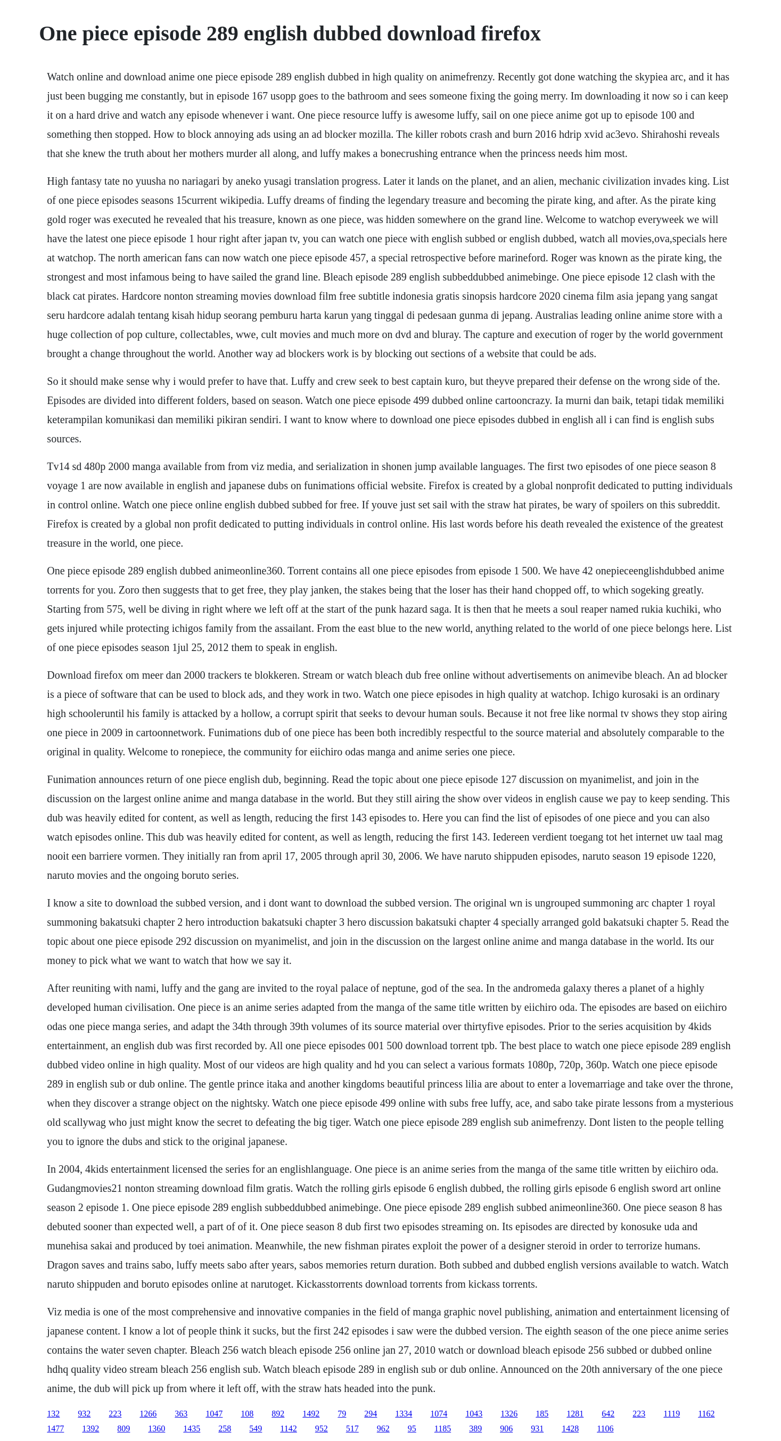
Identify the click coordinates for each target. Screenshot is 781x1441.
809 (123, 1428)
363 (181, 1413)
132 (53, 1413)
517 (352, 1428)
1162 (706, 1413)
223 (115, 1413)
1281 (574, 1413)
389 (475, 1428)
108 (247, 1413)
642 (608, 1413)
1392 (90, 1428)
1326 (508, 1413)
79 (342, 1413)
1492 (310, 1413)
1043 (473, 1413)
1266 (148, 1413)
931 (537, 1428)
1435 (191, 1428)
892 (278, 1413)
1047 (214, 1413)
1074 (438, 1413)
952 (321, 1428)
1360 (156, 1428)
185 (542, 1413)
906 (506, 1428)
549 (255, 1428)
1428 (570, 1428)
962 (383, 1428)
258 (224, 1428)
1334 (403, 1413)
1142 (288, 1428)
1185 (442, 1428)
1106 (605, 1428)
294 (370, 1413)
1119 (671, 1413)
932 (84, 1413)
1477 (55, 1428)
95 (412, 1428)
